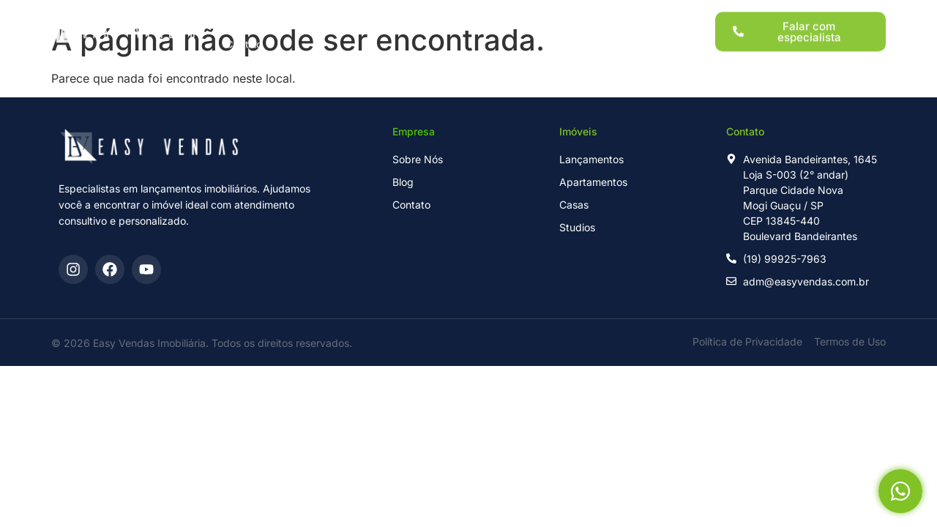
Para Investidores (478, 13)
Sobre (560, 13)
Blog (613, 13)
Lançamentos (314, 13)
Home (240, 13)
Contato (244, 38)
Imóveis (392, 13)
